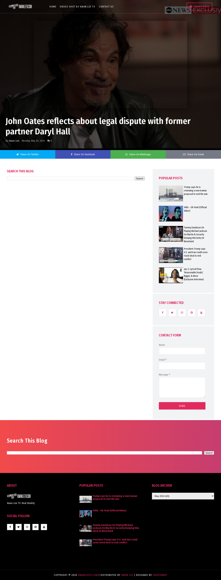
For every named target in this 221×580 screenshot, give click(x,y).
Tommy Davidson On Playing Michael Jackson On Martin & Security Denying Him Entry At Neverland (195, 234)
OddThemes (160, 575)
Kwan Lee (14, 140)
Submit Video (201, 6)
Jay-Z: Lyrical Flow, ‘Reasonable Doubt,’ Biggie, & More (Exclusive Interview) (194, 274)
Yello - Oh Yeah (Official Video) (195, 209)
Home (53, 6)
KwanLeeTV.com (88, 575)
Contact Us (106, 6)
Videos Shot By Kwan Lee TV (77, 6)
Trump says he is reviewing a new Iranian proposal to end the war (196, 191)
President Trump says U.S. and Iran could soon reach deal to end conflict (196, 254)
